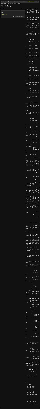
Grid (6, 14)
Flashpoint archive (31, 1)
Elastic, (3, 14)
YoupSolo (3, 8)
